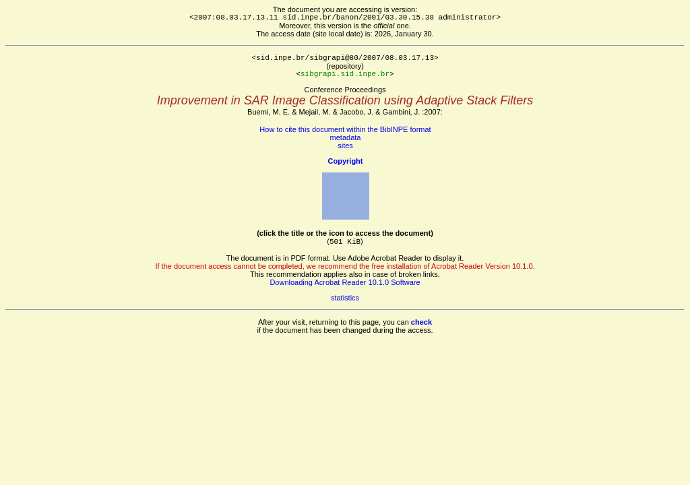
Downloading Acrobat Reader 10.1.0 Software (345, 282)
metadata (345, 137)
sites (345, 145)
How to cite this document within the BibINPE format (345, 129)
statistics (345, 298)
